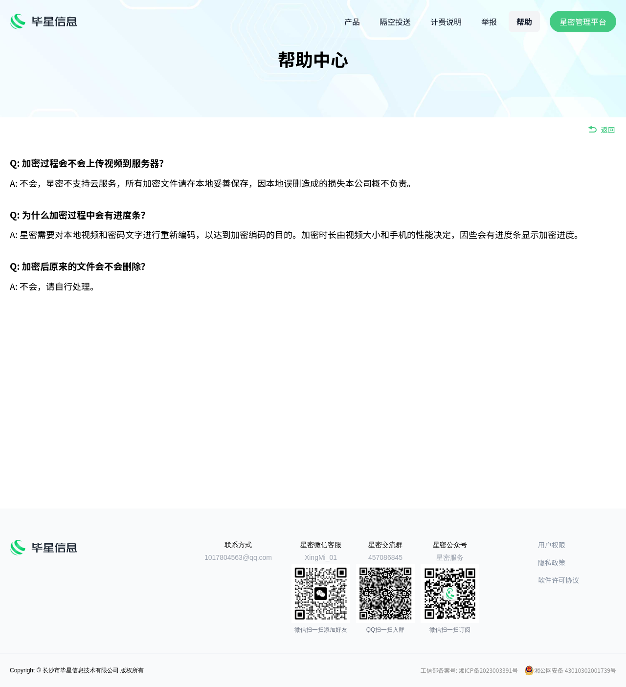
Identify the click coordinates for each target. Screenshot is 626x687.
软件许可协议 (558, 580)
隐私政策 (551, 562)
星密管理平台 (582, 21)
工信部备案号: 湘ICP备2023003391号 (469, 670)
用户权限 (551, 545)
